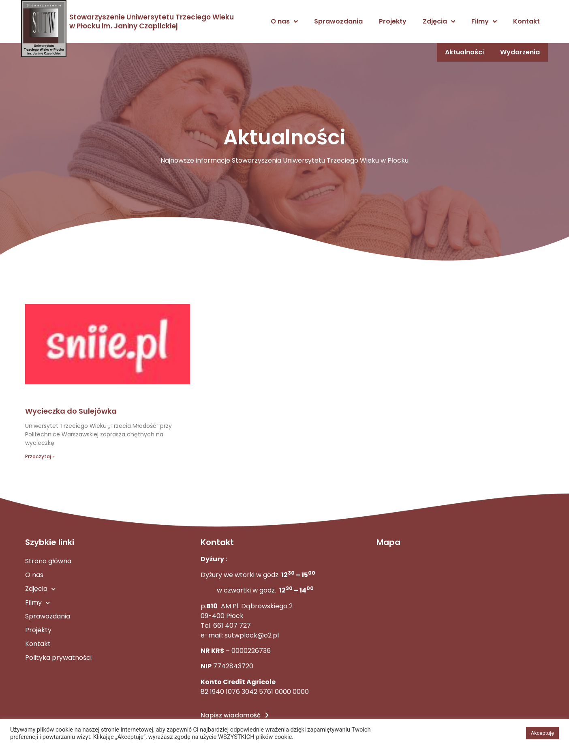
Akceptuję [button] (542, 733)
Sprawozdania (338, 21)
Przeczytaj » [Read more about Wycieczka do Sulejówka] (40, 456)
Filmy (484, 21)
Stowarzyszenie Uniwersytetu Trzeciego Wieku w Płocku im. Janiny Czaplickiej (151, 21)
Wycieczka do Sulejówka (71, 411)
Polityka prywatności (58, 657)
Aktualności (464, 52)
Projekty (392, 21)
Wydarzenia (520, 52)
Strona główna (48, 561)
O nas (284, 21)
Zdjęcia (439, 21)
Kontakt (526, 21)
